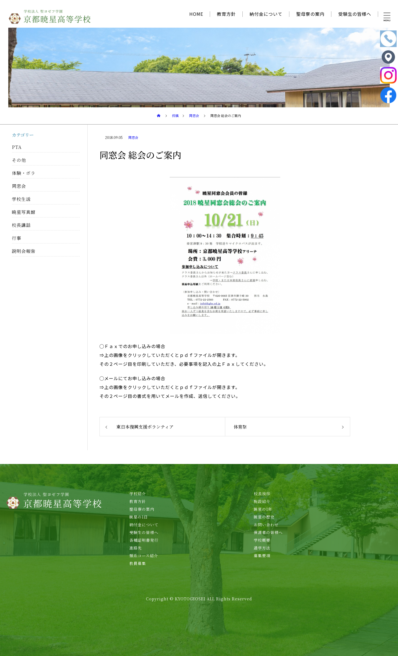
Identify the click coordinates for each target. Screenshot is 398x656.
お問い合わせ (266, 524)
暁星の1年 (263, 509)
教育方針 (226, 14)
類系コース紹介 (143, 555)
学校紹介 (137, 493)
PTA (17, 147)
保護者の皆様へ (268, 532)
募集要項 (262, 555)
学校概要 (262, 540)
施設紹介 (262, 501)
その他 (19, 160)
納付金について (266, 14)
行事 (16, 238)
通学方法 (262, 548)
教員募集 (137, 563)
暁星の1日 (138, 517)
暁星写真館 (23, 212)
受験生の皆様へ (354, 14)
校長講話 (21, 225)
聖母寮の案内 (310, 14)
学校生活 (21, 199)
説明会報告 (23, 251)
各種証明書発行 (143, 540)
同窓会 (133, 137)
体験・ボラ (23, 173)
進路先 (135, 548)
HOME (196, 14)
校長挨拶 (262, 493)
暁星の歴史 (264, 517)
